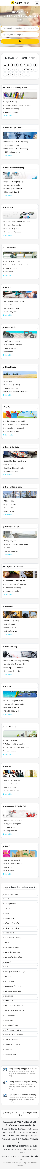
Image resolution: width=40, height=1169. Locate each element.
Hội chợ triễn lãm (10, 831)
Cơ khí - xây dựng (10, 312)
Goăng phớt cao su (11, 791)
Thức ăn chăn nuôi (11, 388)
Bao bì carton (9, 870)
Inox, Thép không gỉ (12, 261)
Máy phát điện (9, 511)
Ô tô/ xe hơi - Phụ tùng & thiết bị (16, 660)
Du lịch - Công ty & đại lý (13, 700)
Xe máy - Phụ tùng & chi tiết (14, 664)
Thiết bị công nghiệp (12, 341)
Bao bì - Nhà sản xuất (12, 860)
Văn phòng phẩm (11, 112)
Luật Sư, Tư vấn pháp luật (13, 182)
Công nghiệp (10, 327)
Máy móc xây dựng (11, 621)
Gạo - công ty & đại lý (12, 385)
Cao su (8, 766)
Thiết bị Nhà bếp (11, 740)
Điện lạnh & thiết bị (12, 928)
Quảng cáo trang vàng (23, 1081)
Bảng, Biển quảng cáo (12, 824)
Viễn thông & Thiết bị (14, 127)
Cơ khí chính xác (10, 305)
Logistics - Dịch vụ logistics (14, 468)
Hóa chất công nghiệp (12, 225)
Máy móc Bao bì (10, 628)
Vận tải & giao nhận (12, 947)
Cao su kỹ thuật (10, 787)
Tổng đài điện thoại (11, 145)
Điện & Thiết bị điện (13, 487)
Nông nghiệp (10, 367)
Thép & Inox (11, 247)
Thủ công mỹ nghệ (11, 1025)
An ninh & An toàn (11, 894)
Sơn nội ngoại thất (11, 551)
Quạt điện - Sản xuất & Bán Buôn (17, 747)
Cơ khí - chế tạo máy (12, 308)
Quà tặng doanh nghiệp (14, 1006)
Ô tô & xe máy (11, 646)
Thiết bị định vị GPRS (12, 152)
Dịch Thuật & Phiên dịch (13, 188)
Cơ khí (8, 287)
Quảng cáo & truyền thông (16, 806)
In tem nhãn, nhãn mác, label (16, 428)
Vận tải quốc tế (9, 464)
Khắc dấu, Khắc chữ (11, 192)
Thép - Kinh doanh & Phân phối (16, 265)
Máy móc (9, 606)
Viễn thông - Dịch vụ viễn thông (16, 148)
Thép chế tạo (10, 272)
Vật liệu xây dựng (12, 527)
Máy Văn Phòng (11, 102)
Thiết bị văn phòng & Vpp (16, 88)
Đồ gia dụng (11, 726)
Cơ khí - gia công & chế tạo (14, 301)
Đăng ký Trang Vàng (12, 1113)
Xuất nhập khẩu (12, 447)
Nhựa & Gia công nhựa (13, 986)
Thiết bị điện (9, 501)
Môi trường (9, 981)
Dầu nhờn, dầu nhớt (12, 671)
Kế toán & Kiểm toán (12, 185)
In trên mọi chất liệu (12, 431)
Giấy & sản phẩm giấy (12, 952)
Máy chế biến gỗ (10, 631)
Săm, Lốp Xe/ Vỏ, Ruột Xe (13, 667)
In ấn (8, 407)
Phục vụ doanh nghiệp (14, 167)
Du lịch (8, 686)
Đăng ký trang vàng (23, 1068)
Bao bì (7, 846)
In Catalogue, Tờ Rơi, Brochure (16, 424)
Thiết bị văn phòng (12, 109)
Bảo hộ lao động (11, 904)
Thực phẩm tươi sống (13, 588)
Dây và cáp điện (10, 504)
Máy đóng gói (9, 624)
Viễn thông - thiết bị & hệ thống (16, 141)
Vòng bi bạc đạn (10, 348)
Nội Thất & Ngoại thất (13, 991)
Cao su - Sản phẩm (11, 784)
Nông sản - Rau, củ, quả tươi (15, 584)
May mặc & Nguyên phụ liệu (15, 972)
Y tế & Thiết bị (10, 1015)
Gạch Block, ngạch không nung (16, 544)
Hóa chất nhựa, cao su (12, 232)
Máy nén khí (9, 352)
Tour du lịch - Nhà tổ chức (14, 704)
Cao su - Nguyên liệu (12, 780)
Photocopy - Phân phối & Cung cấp (18, 105)
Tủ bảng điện (9, 508)
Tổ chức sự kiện (10, 827)
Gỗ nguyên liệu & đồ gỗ (13, 957)
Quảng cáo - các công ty (13, 820)
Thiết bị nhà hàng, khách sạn (15, 744)
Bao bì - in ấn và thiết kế (13, 864)
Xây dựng (8, 1049)
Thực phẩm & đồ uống (15, 567)
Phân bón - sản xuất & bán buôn (16, 391)
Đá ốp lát (7, 548)
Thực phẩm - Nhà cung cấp (15, 581)
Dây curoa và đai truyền (13, 345)
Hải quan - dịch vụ (11, 471)
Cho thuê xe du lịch (11, 707)
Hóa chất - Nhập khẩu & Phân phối (17, 221)
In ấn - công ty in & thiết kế (15, 421)
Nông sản (8, 381)
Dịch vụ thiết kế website (22, 1094)
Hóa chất (9, 207)
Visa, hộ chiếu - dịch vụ (12, 711)
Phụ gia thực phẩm (12, 591)
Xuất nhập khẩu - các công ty (15, 461)
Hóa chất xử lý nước (11, 228)
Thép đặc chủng (11, 268)
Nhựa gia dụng (10, 751)
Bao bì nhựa (8, 867)
